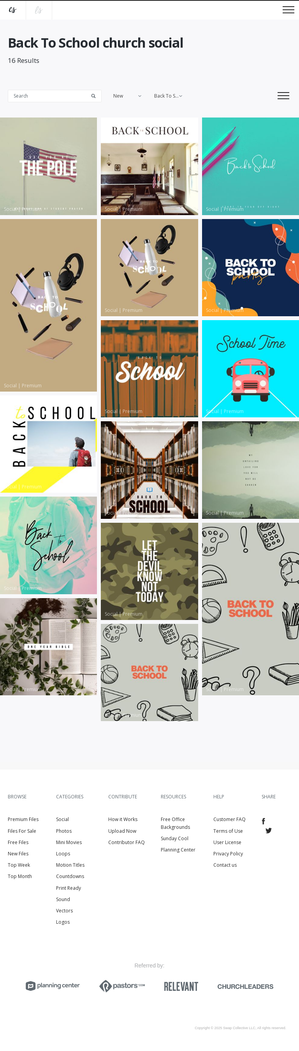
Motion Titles (70, 865)
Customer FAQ (229, 819)
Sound (63, 899)
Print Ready (68, 888)
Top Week (19, 865)
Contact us (225, 865)
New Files (18, 853)
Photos (64, 831)
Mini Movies (69, 842)
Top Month (20, 876)
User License (227, 842)
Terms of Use (228, 831)
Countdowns (70, 876)
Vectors (64, 910)
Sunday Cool (174, 838)
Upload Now (122, 831)
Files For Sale (22, 831)
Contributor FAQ (126, 842)
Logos (63, 922)
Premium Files (23, 819)
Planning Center (178, 849)
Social (62, 819)
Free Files (18, 842)
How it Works (122, 819)
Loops (63, 853)
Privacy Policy (228, 853)
